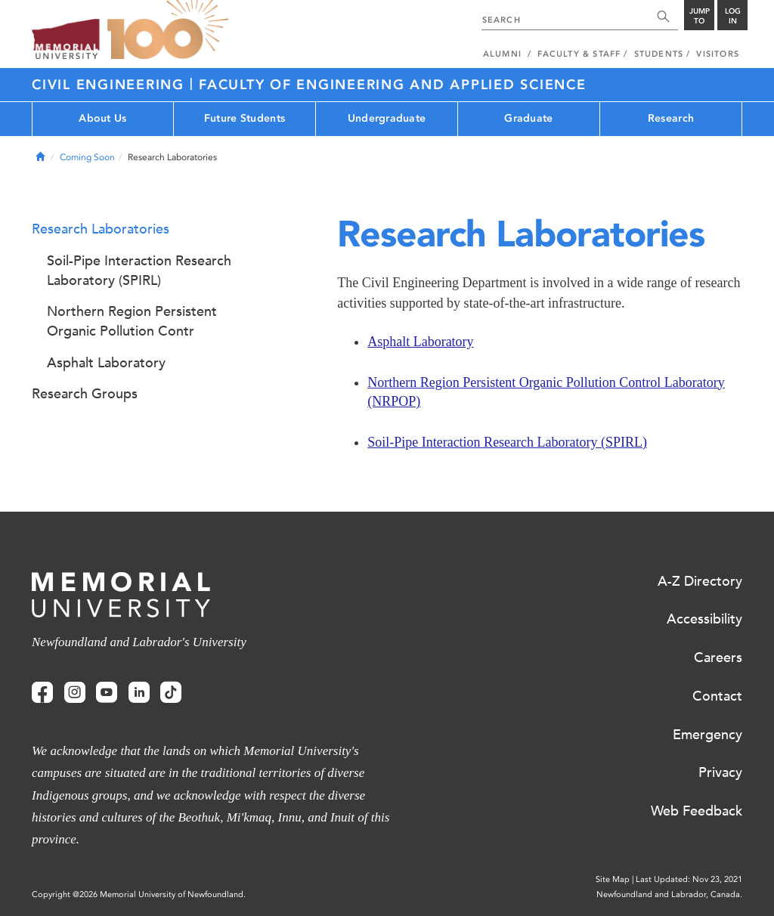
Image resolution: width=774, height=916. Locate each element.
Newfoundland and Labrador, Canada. (669, 894)
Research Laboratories (100, 229)
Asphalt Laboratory (420, 341)
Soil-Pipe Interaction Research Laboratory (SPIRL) (507, 442)
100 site (168, 30)
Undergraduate (387, 118)
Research (671, 118)
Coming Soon (87, 157)
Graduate (528, 118)
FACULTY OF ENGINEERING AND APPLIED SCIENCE (393, 84)
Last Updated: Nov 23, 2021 (689, 879)
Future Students (244, 118)
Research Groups (85, 393)
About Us (102, 118)
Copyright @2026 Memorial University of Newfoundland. (139, 894)
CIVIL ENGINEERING (111, 84)
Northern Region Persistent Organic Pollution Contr (132, 321)
